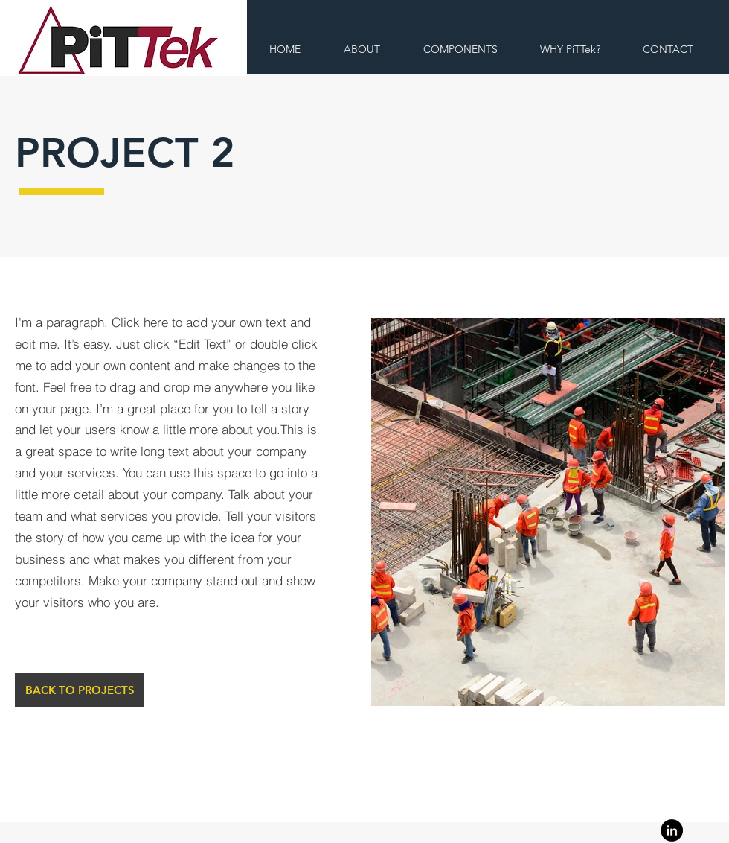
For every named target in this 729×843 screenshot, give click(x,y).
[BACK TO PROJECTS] (79, 690)
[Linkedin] (672, 830)
